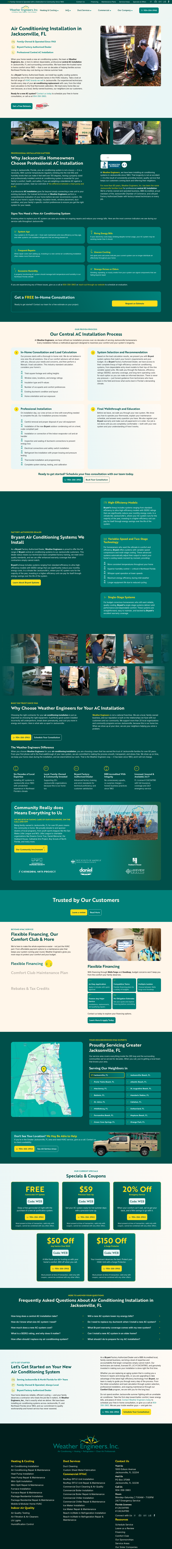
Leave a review (78, 939)
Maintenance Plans (108, 2)
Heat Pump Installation (22, 1500)
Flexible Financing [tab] (31, 991)
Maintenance (43, 1496)
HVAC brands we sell (34, 80)
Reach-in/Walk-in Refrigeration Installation (84, 1539)
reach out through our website (92, 285)
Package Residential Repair (25, 1527)
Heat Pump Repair (20, 1504)
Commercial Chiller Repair (76, 1528)
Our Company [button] (124, 10)
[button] (68, 10)
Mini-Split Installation (21, 1508)
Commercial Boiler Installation (78, 1517)
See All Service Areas (46, 1175)
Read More (95, 939)
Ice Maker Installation (74, 1532)
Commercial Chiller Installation (78, 1524)
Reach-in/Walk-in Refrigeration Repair (82, 1543)
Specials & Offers (139, 2)
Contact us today (44, 94)
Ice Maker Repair (71, 1536)
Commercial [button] (104, 10)
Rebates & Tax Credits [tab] (35, 1015)
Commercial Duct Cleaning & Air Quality (83, 1513)
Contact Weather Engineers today (136, 1427)
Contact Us (80, 2)
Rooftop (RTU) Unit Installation (78, 1506)
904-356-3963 (149, 10)
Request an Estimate (134, 303)
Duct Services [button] (83, 10)
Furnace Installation (21, 1515)
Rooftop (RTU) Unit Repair (76, 1509)
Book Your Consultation (97, 479)
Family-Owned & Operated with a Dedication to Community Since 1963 (36, 2)
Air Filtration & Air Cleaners (24, 1543)
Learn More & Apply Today (101, 1047)
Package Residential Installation (27, 1523)
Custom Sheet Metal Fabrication (79, 1496)
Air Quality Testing (20, 1539)
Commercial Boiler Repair (76, 1521)
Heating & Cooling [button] (48, 10)
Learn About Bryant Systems (26, 582)
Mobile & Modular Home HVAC (26, 1530)
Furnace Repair (18, 1519)
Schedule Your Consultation (47, 737)
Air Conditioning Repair (22, 1496)
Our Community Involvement (31, 849)
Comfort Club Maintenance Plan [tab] (39, 1003)
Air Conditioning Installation (25, 1493)
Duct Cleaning (70, 1493)
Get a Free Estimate (22, 106)
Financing (94, 2)
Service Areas (124, 2)
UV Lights (16, 1547)
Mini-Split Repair (19, 1512)
